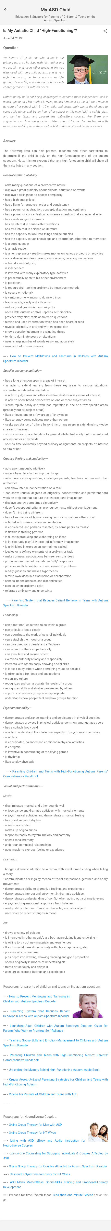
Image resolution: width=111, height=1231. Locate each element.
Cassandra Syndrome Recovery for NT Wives (40, 1174)
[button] (105, 31)
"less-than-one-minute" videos (73, 1195)
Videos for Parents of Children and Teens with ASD (43, 1094)
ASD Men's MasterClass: (28, 1182)
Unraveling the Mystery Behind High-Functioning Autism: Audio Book (54, 1070)
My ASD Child (55, 10)
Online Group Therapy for (26, 1125)
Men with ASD (52, 1125)
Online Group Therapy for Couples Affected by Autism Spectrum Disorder (58, 1166)
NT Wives (49, 1132)
